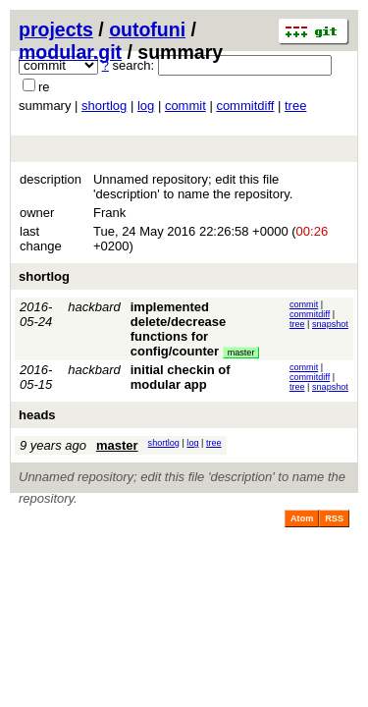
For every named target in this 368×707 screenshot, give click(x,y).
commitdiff (245, 105)
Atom (301, 518)
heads (37, 415)
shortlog (104, 105)
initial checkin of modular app (181, 377)
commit (185, 105)
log (145, 105)
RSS (334, 518)
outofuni (147, 29)
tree (295, 105)
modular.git (70, 52)
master (241, 352)
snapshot (330, 324)
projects (56, 29)
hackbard (94, 306)
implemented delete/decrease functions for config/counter (179, 328)
